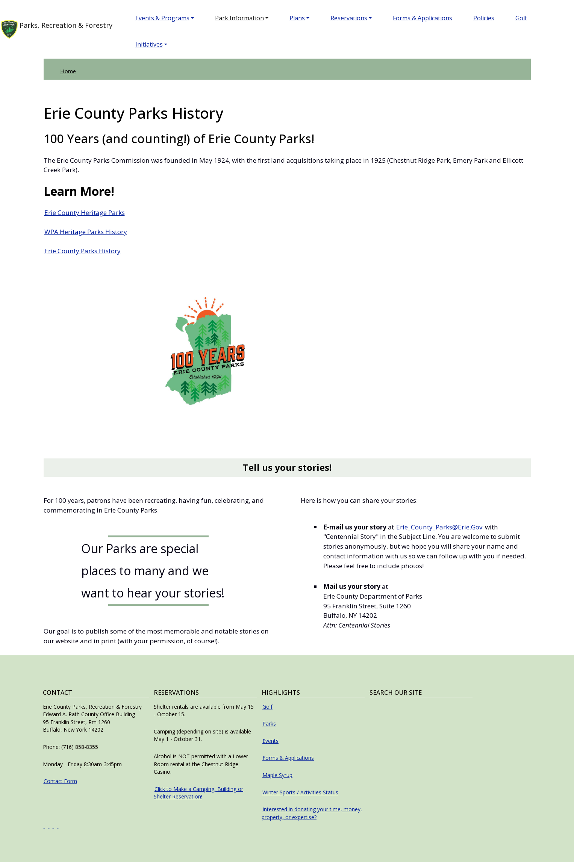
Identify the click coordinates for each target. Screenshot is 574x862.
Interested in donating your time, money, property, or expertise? (312, 813)
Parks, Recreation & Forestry (59, 29)
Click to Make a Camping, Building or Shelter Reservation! (198, 792)
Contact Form (60, 781)
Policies (489, 18)
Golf (527, 18)
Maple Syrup (277, 775)
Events (270, 740)
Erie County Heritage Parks (84, 212)
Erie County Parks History (82, 251)
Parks (269, 723)
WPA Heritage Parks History (85, 231)
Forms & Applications (428, 18)
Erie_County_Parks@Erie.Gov (439, 527)
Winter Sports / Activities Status (300, 792)
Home (68, 71)
